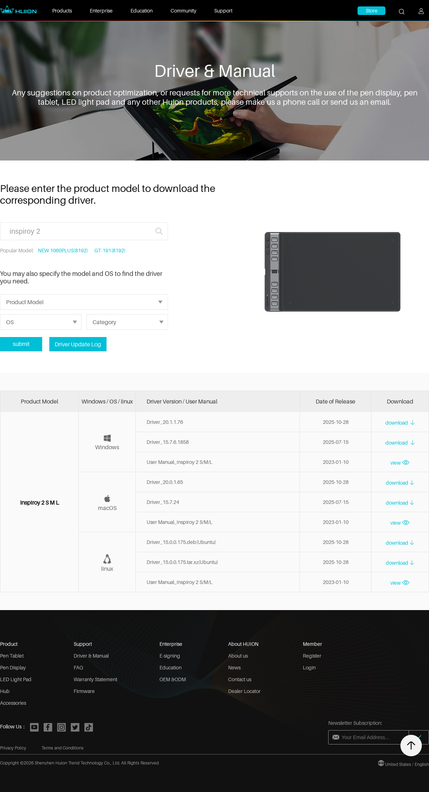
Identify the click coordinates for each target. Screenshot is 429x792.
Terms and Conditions (62, 748)
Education (141, 11)
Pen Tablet (12, 656)
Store (372, 11)
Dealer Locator (244, 691)
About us (238, 656)
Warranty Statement (95, 679)
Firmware (84, 691)
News (234, 667)
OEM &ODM (172, 679)
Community (183, 11)
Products (62, 11)
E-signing (169, 656)
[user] (423, 14)
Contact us (239, 679)
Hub (5, 691)
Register (312, 656)
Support (223, 11)
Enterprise (101, 11)
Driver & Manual (91, 656)
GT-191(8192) (109, 250)
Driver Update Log (78, 344)
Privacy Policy (13, 748)
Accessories (13, 703)
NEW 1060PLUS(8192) (63, 250)
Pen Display (13, 667)
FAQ (78, 667)
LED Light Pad (15, 679)
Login (309, 667)
